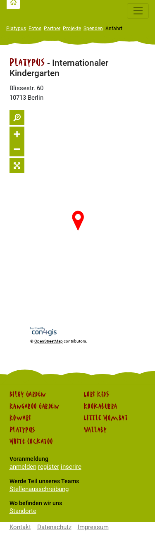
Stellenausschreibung (39, 489)
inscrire (71, 466)
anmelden (23, 466)
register (48, 466)
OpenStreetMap (48, 341)
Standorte (23, 511)
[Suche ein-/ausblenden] (17, 117)
